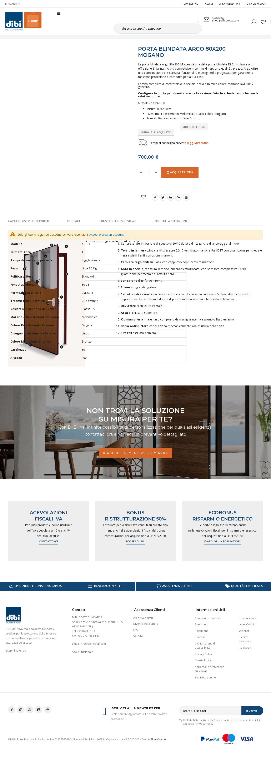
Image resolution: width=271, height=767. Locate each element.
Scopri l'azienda (16, 650)
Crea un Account (257, 4)
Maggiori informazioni (222, 541)
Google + (178, 197)
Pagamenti (202, 631)
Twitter (163, 197)
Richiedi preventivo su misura (135, 452)
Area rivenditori (143, 618)
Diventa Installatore (145, 624)
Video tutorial (194, 127)
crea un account (113, 234)
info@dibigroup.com (93, 644)
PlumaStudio (158, 739)
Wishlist (244, 631)
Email (186, 197)
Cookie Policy (203, 660)
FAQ (135, 630)
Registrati (245, 647)
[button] (263, 21)
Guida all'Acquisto (156, 132)
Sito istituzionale (82, 652)
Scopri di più (135, 541)
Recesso (200, 637)
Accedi (209, 4)
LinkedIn (170, 197)
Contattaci (191, 4)
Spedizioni (201, 624)
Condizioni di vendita (208, 618)
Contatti (138, 635)
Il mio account (247, 618)
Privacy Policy (203, 654)
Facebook (155, 197)
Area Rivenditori (229, 4)
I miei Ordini (246, 624)
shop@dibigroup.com (225, 20)
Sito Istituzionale (205, 677)
